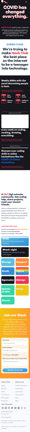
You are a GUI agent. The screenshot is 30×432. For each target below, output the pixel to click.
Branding (4, 401)
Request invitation (15, 370)
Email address (15, 349)
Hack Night (19, 392)
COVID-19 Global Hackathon (10, 161)
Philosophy (5, 398)
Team (3, 392)
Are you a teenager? (11, 355)
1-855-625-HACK (7, 412)
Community (5, 395)
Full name (15, 342)
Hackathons (19, 395)
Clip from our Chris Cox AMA (15, 127)
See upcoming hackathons (12, 166)
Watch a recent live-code (11, 139)
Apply (3, 385)
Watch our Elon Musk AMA (11, 90)
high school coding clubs (14, 30)
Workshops (19, 389)
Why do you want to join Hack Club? (15, 362)
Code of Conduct (21, 385)
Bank (17, 398)
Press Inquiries (6, 417)
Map (16, 401)
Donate (3, 389)
